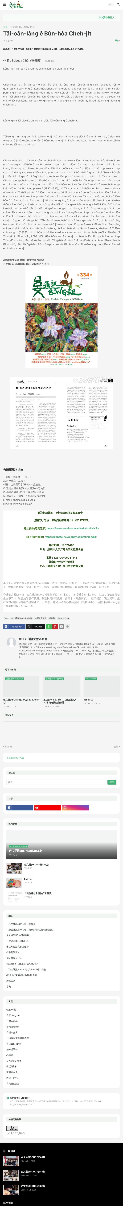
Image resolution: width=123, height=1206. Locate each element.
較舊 (116, 746)
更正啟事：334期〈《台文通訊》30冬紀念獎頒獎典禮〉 (60, 701)
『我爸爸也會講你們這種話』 (38, 893)
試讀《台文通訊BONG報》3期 (21, 975)
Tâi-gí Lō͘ (88, 699)
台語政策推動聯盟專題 (17, 1038)
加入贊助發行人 (110, 17)
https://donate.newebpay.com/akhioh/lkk (71, 536)
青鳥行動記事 (13, 1083)
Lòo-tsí (28, 879)
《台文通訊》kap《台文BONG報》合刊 (26, 969)
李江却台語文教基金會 (33, 639)
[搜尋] (57, 782)
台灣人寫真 (12, 1020)
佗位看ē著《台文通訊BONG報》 (22, 963)
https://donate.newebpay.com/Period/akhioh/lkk (73, 528)
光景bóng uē (13, 1015)
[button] (4, 5)
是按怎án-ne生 (13, 1060)
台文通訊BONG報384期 (33, 1157)
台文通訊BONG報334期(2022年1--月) (21, 701)
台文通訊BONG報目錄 (17, 941)
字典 (8, 986)
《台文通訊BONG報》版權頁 (20, 923)
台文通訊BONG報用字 (17, 935)
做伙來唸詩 (12, 1009)
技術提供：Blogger (17, 1097)
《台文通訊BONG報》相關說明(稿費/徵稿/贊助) (30, 929)
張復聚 (52, 618)
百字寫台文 (12, 1072)
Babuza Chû (63, 618)
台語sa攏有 (12, 1032)
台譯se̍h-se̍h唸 (13, 1043)
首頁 (5, 27)
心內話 (9, 1055)
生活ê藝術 (11, 1066)
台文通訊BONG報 (15, 757)
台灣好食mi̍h (12, 1026)
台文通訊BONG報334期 (22, 27)
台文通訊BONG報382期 (33, 1186)
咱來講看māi (12, 1049)
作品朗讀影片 (13, 952)
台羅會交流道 (40, 618)
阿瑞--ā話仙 (12, 1077)
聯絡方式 (10, 980)
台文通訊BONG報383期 (36, 864)
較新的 (8, 746)
